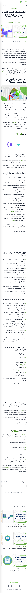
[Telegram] (16, 586)
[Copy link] (13, 41)
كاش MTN (22, 365)
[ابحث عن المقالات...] (5, 2)
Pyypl (3, 72)
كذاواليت (17, 68)
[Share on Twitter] (20, 41)
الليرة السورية (14, 8)
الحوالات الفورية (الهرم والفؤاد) (18, 370)
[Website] (8, 586)
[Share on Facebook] (17, 41)
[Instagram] (11, 586)
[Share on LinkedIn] (15, 41)
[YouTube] (14, 586)
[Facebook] (19, 586)
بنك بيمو (23, 359)
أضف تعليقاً (14, 485)
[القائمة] (2, 2)
